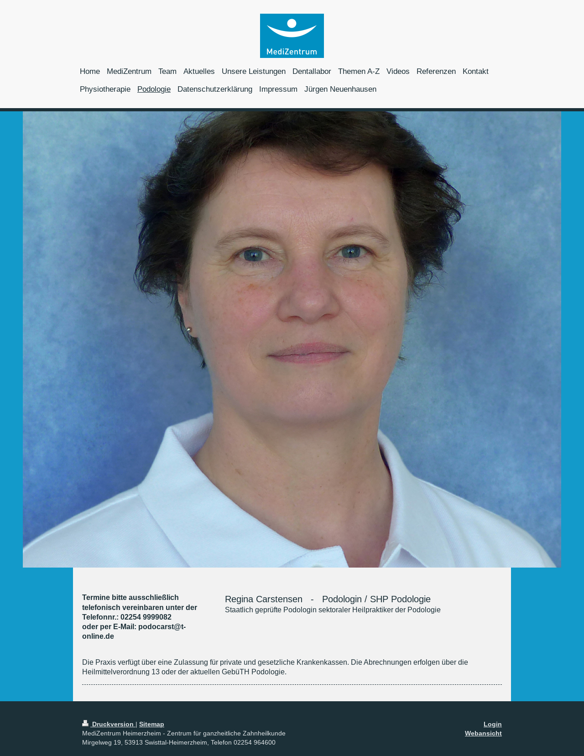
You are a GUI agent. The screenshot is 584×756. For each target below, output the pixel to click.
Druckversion (109, 724)
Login (493, 724)
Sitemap (151, 724)
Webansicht (483, 733)
